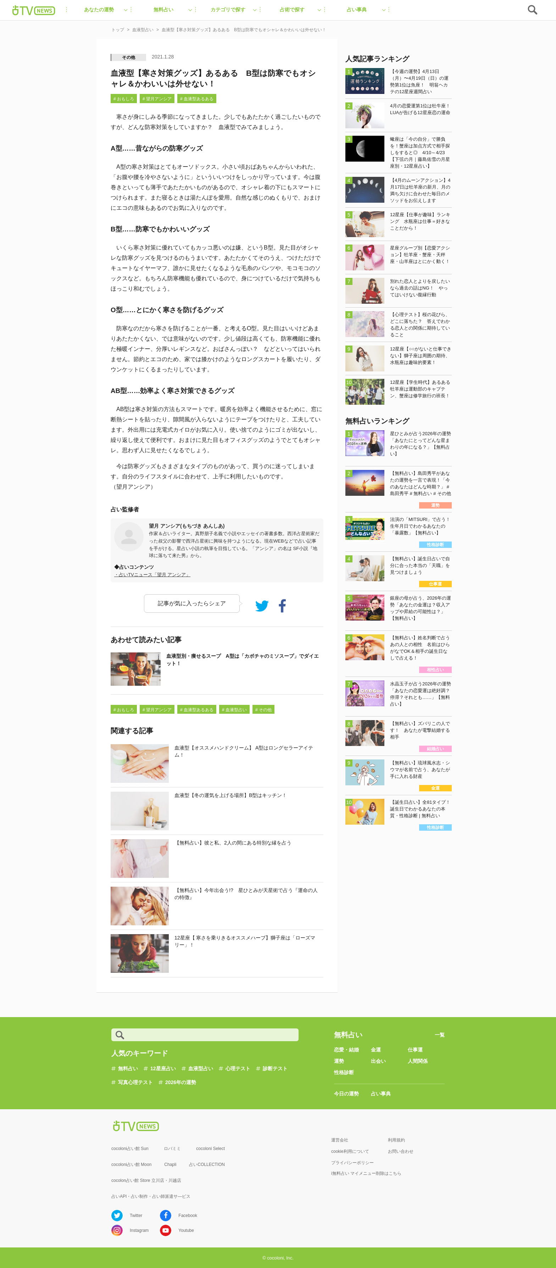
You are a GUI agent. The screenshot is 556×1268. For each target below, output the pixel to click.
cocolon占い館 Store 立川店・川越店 (146, 1180)
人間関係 (418, 1061)
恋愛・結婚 (346, 1050)
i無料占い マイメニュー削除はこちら (366, 1173)
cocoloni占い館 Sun (130, 1148)
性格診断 (344, 1072)
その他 (128, 57)
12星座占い (163, 1068)
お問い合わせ (400, 1151)
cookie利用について (350, 1151)
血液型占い (200, 1068)
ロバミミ (172, 1148)
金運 (376, 1050)
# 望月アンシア (157, 98)
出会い (378, 1061)
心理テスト (238, 1068)
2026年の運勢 (180, 1082)
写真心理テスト (135, 1082)
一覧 (440, 1035)
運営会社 (339, 1140)
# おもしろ (123, 98)
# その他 (263, 709)
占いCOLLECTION (207, 1164)
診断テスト (275, 1068)
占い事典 (381, 1093)
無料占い (128, 1068)
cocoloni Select (210, 1148)
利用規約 (396, 1140)
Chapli (170, 1164)
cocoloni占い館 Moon (131, 1164)
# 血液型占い (234, 709)
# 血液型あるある (196, 98)
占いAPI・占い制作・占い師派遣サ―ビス (150, 1196)
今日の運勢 (346, 1093)
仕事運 (415, 1050)
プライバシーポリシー (352, 1162)
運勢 (339, 1061)
